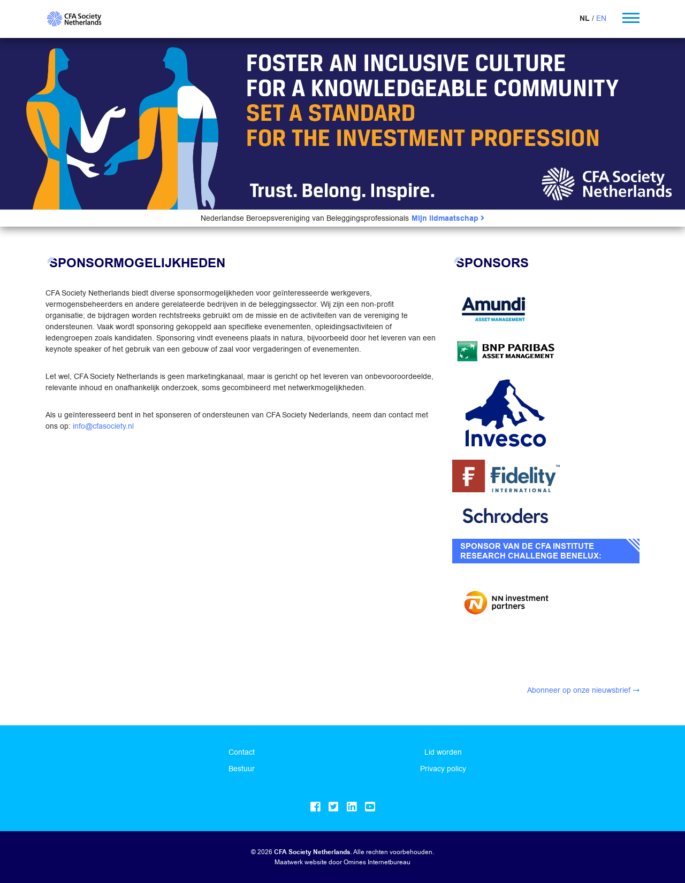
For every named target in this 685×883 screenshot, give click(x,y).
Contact (242, 752)
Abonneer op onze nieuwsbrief (578, 690)
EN (601, 18)
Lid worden (443, 752)
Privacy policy (443, 768)
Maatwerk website (301, 861)
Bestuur (242, 768)
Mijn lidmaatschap (448, 218)
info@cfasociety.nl (103, 426)
